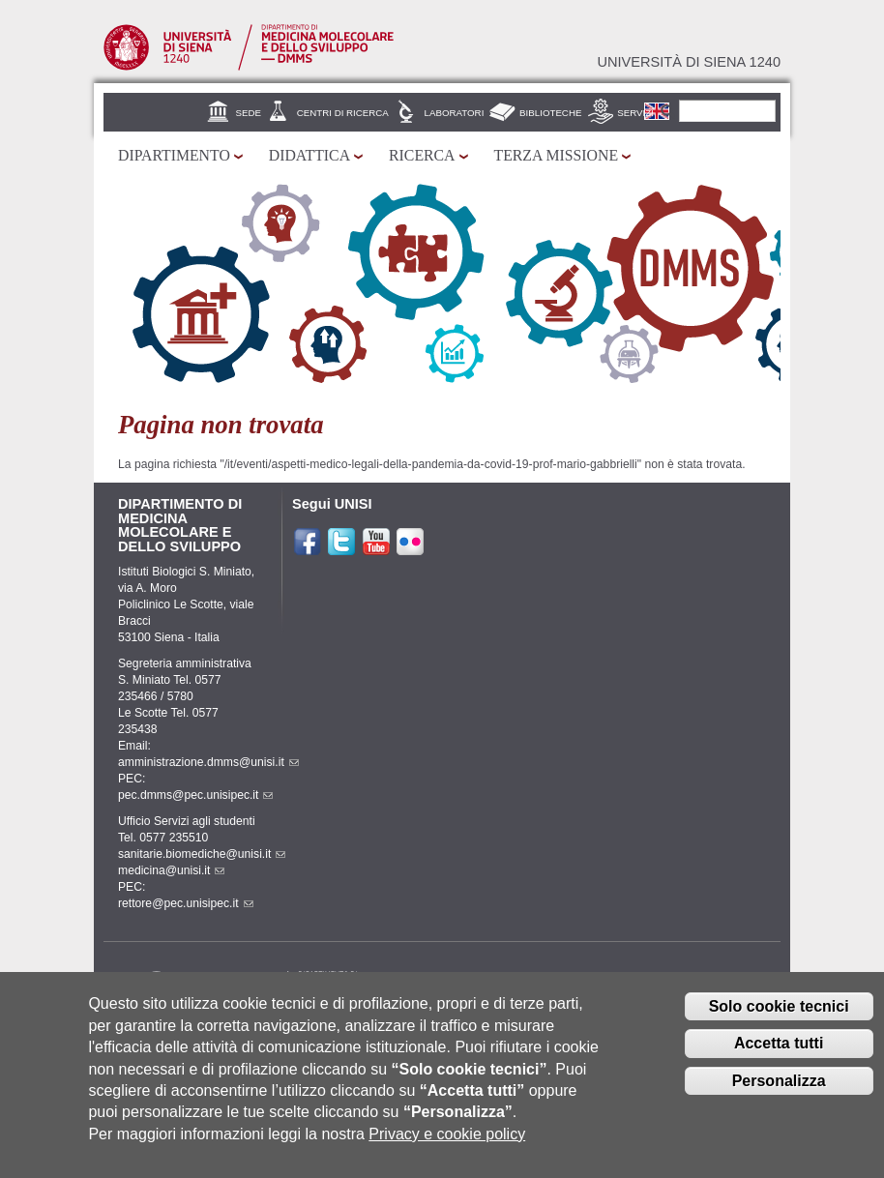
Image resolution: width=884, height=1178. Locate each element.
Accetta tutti (778, 1059)
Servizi (635, 112)
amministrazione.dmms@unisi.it (208, 762)
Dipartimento (174, 155)
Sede (248, 112)
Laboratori (455, 112)
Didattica (309, 155)
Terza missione (556, 155)
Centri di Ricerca (343, 112)
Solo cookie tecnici (779, 1022)
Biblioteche (550, 112)
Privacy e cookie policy (446, 1150)
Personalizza (779, 1097)
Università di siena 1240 (689, 62)
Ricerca (422, 155)
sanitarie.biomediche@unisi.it (201, 854)
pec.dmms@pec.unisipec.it (195, 795)
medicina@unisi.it (171, 870)
